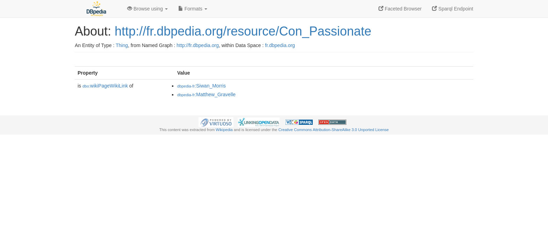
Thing (122, 45)
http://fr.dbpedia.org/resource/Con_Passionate (243, 31)
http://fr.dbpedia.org (197, 45)
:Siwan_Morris (201, 86)
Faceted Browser (400, 9)
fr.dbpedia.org (280, 45)
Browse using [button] (147, 9)
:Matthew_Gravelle (206, 94)
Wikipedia (224, 130)
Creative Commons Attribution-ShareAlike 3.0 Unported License (333, 130)
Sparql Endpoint (452, 9)
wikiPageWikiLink (105, 86)
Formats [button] (192, 9)
